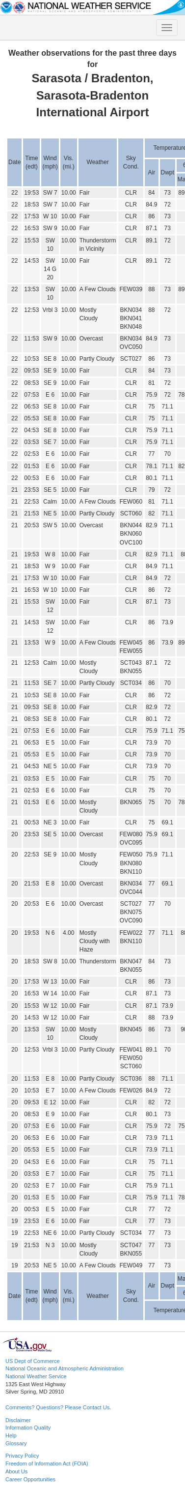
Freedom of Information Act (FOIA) (46, 1463)
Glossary (15, 1443)
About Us (16, 1471)
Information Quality (28, 1428)
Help (11, 1435)
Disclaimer (17, 1420)
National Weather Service (36, 1376)
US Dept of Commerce (32, 1361)
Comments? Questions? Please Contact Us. (58, 1407)
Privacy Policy (22, 1456)
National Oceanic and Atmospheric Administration (64, 1368)
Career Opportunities (30, 1479)
